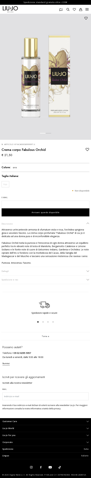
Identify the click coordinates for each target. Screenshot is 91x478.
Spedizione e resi (45, 279)
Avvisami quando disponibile (45, 212)
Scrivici (6, 363)
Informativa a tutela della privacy (46, 408)
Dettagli (45, 271)
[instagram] (31, 467)
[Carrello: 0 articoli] (80, 9)
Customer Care (10, 421)
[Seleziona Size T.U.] (5, 184)
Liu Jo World (8, 428)
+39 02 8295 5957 (21, 352)
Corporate (8, 442)
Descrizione (45, 223)
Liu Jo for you (9, 435)
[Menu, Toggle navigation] (87, 9)
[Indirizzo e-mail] (45, 396)
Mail (4, 389)
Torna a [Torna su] (45, 336)
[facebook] (40, 467)
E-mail (5, 197)
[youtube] (50, 467)
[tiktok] (59, 467)
